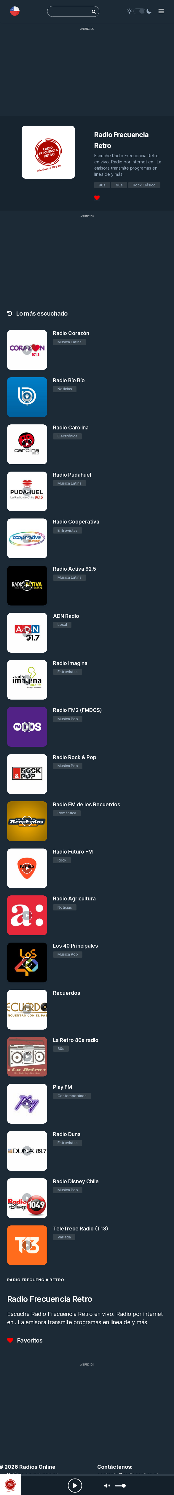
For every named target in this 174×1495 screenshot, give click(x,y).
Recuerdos (66, 993)
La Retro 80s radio (75, 1040)
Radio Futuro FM (73, 852)
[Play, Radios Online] (75, 1485)
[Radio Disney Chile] (27, 1198)
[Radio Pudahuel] (27, 491)
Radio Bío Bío (69, 380)
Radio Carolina (71, 428)
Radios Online (37, 1467)
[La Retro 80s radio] (27, 1057)
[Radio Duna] (27, 1151)
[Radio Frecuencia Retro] (10, 1484)
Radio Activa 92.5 (74, 569)
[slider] (120, 1486)
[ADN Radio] (27, 633)
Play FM (62, 1087)
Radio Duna (67, 1134)
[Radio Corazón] (27, 350)
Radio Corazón (71, 333)
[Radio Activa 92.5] (27, 585)
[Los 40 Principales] (27, 962)
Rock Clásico (144, 185)
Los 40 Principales (75, 946)
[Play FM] (27, 1104)
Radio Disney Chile (76, 1181)
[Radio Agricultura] (27, 915)
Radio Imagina (70, 663)
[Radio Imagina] (27, 680)
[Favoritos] (97, 198)
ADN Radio (66, 616)
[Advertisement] (87, 75)
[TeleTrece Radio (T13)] (27, 1245)
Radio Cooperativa (76, 522)
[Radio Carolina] (27, 444)
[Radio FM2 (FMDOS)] (27, 727)
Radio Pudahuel (72, 475)
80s (102, 185)
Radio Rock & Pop (74, 757)
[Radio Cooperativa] (27, 538)
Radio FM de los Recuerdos (86, 805)
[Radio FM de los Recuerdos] (27, 821)
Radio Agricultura (74, 899)
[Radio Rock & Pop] (27, 774)
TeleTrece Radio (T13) (80, 1229)
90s (119, 185)
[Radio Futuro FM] (27, 868)
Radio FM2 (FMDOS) (77, 710)
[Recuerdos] (27, 1010)
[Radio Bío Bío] (27, 397)
